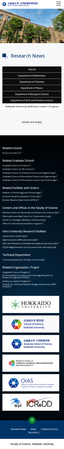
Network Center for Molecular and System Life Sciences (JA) (30, 212)
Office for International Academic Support (21, 223)
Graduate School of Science (15, 165)
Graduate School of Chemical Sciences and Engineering (28, 173)
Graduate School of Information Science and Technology (29, 180)
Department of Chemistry (32, 81)
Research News (18, 429)
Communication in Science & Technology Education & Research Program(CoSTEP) (27, 276)
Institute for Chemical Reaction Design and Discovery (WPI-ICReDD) (29, 285)
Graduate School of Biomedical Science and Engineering (28, 176)
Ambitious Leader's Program (15, 281)
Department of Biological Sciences (32, 94)
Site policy (33, 432)
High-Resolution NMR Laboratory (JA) (19, 240)
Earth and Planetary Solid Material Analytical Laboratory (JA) (29, 243)
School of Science (10, 153)
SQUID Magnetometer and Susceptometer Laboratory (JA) (29, 247)
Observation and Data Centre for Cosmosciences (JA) (26, 216)
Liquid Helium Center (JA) (13, 236)
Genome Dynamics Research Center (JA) (20, 196)
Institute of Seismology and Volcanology (21, 192)
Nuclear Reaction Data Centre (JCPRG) (19, 200)
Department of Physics (32, 88)
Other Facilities (32, 106)
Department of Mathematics (32, 75)
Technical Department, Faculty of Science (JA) (23, 260)
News (33, 429)
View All (32, 69)
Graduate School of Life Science (17, 169)
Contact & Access (49, 429)
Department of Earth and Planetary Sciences (32, 100)
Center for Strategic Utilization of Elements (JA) (24, 220)
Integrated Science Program (15, 272)
